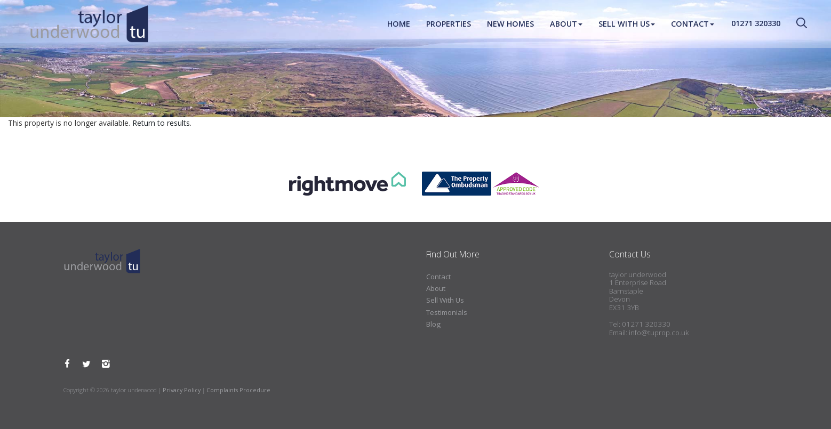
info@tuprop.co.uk (659, 332)
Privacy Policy (182, 390)
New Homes (510, 24)
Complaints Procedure (238, 390)
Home (398, 24)
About (566, 24)
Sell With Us (626, 24)
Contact (692, 24)
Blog (433, 324)
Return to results (161, 123)
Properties (448, 24)
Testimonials (446, 312)
